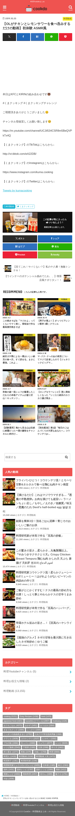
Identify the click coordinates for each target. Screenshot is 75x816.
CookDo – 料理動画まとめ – (36, 812)
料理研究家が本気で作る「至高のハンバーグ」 (44, 608)
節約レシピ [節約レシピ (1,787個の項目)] (25, 769)
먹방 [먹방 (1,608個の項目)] (9, 778)
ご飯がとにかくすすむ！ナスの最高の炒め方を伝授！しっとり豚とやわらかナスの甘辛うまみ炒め (44, 594)
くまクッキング (27, 206)
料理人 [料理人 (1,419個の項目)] (10, 756)
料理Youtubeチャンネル (19, 671)
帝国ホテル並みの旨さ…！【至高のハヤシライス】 (44, 624)
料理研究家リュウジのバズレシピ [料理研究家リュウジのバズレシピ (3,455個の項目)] (22, 765)
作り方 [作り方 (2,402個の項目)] (57, 747)
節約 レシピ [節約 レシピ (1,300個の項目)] (44, 769)
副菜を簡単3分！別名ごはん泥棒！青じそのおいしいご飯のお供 (43, 523)
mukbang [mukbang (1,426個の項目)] (60, 721)
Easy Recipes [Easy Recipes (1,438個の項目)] (29, 716)
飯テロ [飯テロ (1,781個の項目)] (61, 774)
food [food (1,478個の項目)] (46, 716)
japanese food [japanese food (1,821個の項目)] (13, 721)
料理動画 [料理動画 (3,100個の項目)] (26, 756)
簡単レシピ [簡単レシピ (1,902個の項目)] (12, 774)
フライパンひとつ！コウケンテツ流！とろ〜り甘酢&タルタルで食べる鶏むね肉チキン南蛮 (44, 482)
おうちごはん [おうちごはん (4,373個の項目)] (13, 725)
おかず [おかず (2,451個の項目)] (31, 725)
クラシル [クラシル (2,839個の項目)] (11, 738)
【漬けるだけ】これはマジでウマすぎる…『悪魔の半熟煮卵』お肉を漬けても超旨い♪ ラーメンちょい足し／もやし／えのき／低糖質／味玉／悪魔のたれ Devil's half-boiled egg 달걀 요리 (37, 503)
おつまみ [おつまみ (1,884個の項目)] (47, 725)
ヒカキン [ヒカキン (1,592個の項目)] (49, 738)
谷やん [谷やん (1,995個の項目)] (46, 774)
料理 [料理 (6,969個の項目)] (54, 752)
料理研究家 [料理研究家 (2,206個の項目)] (29, 761)
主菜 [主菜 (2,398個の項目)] (43, 747)
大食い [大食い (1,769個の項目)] (40, 752)
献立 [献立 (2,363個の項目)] (63, 765)
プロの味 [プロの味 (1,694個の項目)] (11, 743)
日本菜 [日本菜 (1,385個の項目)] (49, 765)
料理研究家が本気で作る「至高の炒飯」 (40, 535)
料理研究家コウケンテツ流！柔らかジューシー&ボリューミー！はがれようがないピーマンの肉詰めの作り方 (44, 576)
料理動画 (10, 206)
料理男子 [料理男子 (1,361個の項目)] (11, 761)
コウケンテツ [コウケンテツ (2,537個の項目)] (30, 738)
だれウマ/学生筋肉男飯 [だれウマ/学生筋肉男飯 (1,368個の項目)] (48, 734)
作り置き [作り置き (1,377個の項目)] (11, 752)
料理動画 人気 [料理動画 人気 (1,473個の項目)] (45, 756)
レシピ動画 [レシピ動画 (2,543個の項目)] (12, 747)
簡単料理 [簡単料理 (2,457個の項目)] (30, 774)
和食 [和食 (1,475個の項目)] (26, 752)
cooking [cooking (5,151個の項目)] (10, 716)
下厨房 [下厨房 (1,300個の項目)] (29, 747)
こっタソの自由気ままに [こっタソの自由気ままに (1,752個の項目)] (18, 734)
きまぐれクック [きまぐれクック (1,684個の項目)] (14, 730)
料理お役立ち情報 (16, 681)
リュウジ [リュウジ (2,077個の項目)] (45, 743)
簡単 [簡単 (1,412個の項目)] (61, 769)
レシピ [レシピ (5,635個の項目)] (61, 743)
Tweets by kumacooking (17, 190)
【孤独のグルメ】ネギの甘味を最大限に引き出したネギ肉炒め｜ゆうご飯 (44, 639)
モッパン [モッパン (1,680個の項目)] (28, 743)
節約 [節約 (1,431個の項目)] (9, 769)
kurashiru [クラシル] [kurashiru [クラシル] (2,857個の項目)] (38, 721)
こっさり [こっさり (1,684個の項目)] (34, 730)
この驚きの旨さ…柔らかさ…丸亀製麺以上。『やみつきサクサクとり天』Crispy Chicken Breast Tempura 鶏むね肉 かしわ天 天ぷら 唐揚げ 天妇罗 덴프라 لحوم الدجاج (43, 556)
